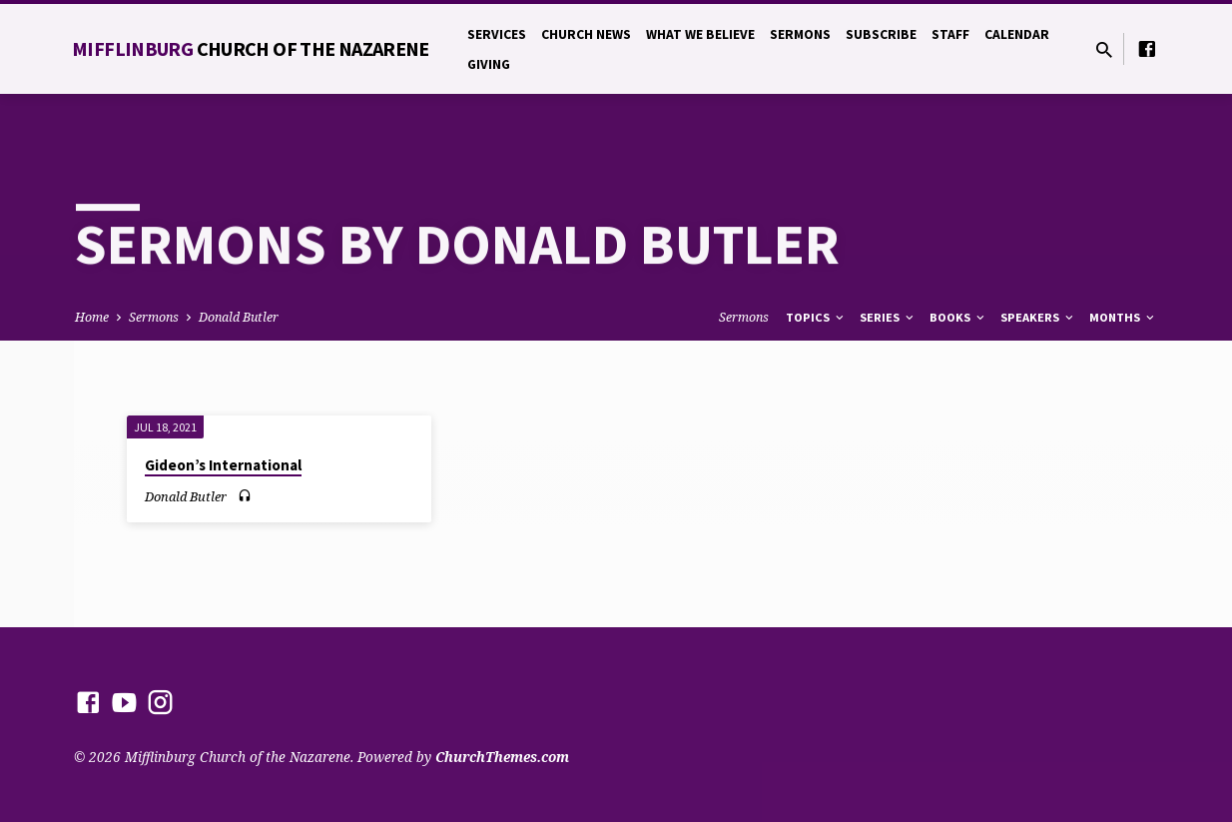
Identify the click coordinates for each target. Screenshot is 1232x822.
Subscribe (881, 34)
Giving (488, 64)
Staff (950, 34)
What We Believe (700, 34)
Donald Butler (239, 317)
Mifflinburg (250, 48)
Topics (816, 317)
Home (92, 317)
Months (1123, 317)
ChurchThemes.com (502, 756)
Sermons (800, 34)
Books (958, 317)
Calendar (1016, 34)
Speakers (1038, 317)
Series (888, 317)
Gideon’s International (223, 464)
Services (496, 34)
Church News (586, 34)
